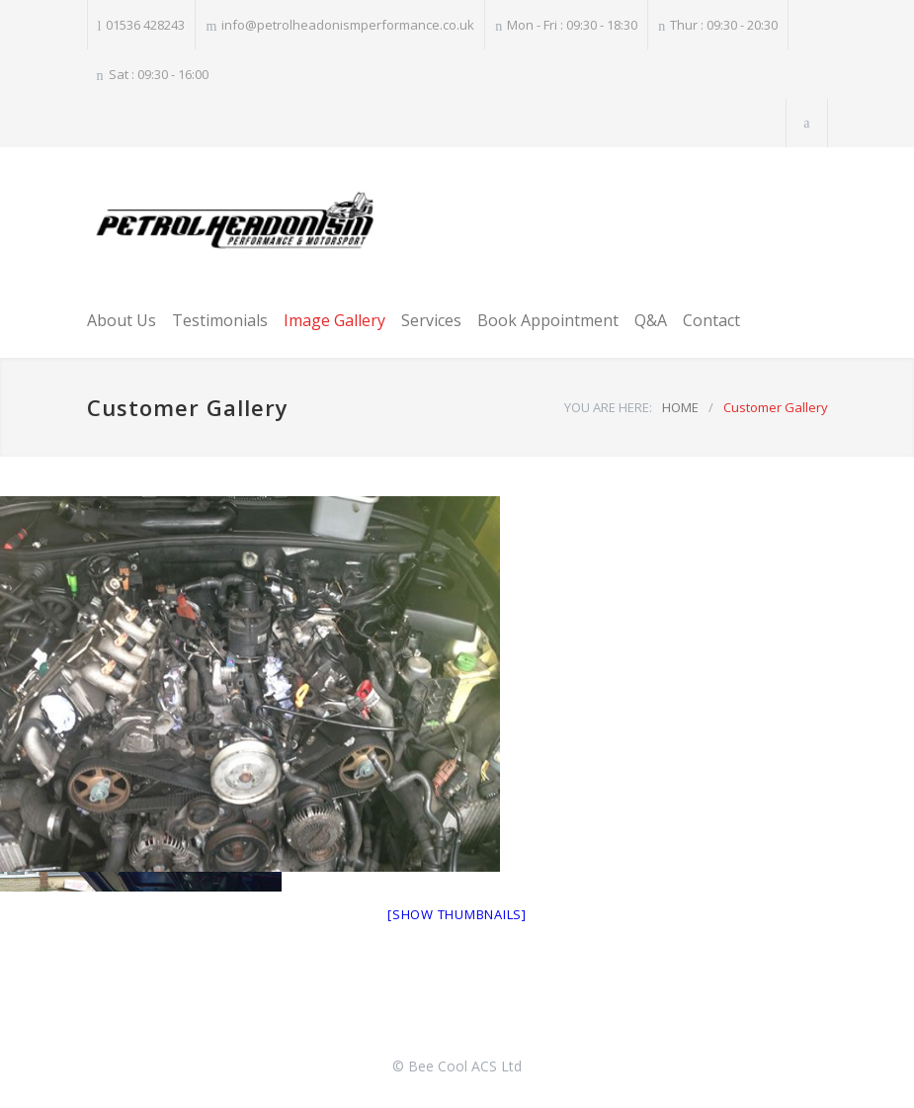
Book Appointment (548, 320)
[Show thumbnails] (457, 914)
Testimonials (220, 320)
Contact (711, 320)
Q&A (650, 320)
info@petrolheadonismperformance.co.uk (347, 25)
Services (431, 320)
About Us (121, 320)
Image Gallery (334, 320)
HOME (680, 407)
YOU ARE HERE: (608, 407)
